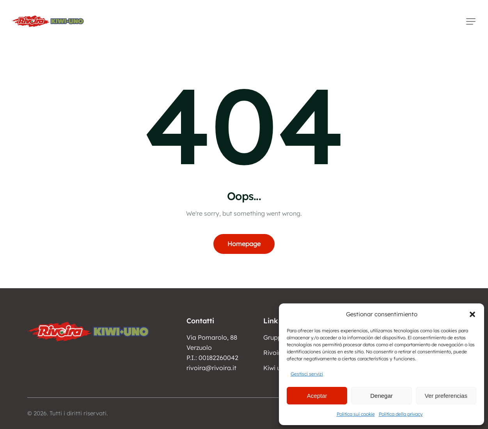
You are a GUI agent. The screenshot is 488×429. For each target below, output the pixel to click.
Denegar (381, 395)
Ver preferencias (446, 395)
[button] (472, 314)
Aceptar (317, 395)
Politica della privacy (401, 414)
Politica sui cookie (356, 414)
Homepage (244, 244)
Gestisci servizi (307, 374)
